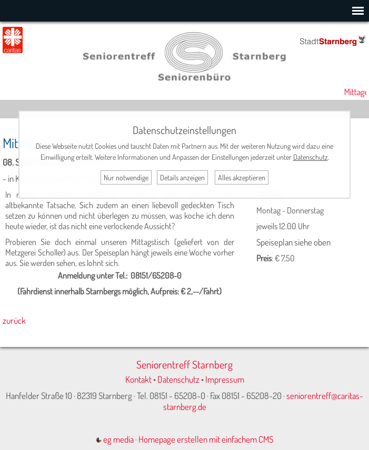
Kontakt (138, 379)
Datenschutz (178, 379)
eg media (115, 439)
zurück (14, 320)
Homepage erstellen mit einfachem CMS (205, 439)
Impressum (224, 379)
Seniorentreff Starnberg (184, 364)
